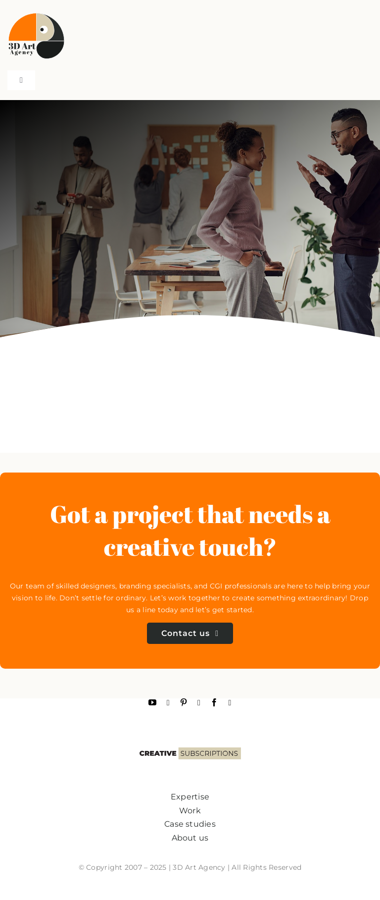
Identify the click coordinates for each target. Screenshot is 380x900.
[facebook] (214, 702)
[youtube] (152, 702)
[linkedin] (229, 703)
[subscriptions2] (190, 751)
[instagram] (198, 703)
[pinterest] (184, 702)
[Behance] (168, 703)
